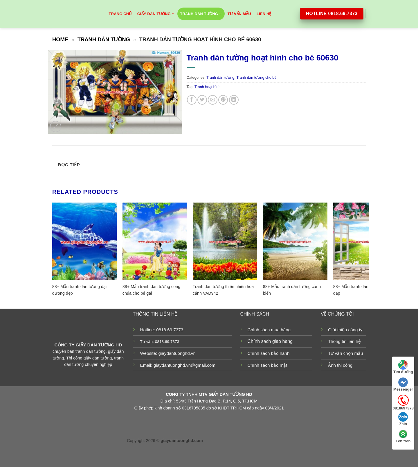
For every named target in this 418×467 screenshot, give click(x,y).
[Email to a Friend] (212, 100)
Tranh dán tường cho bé (256, 77)
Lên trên (403, 436)
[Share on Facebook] (192, 100)
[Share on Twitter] (202, 100)
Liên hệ (264, 14)
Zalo (403, 419)
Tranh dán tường (201, 13)
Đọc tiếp (69, 164)
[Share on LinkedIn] (234, 100)
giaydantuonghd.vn (177, 353)
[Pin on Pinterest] (223, 100)
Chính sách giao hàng (270, 341)
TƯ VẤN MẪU (239, 14)
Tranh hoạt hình (207, 87)
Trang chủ (120, 14)
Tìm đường (403, 367)
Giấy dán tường (156, 13)
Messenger (403, 384)
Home (60, 39)
